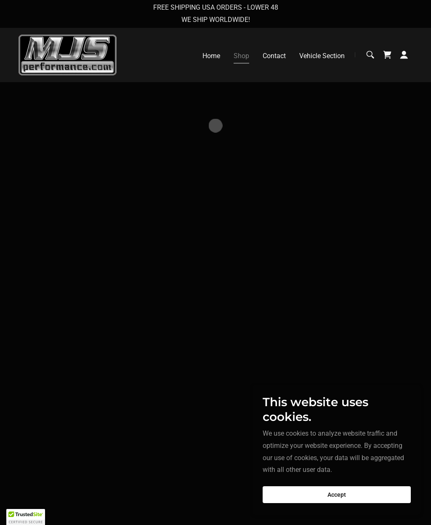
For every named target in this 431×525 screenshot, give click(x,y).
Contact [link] (274, 56)
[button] (387, 54)
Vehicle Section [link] (322, 56)
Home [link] (211, 56)
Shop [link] (241, 56)
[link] (68, 54)
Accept (336, 494)
